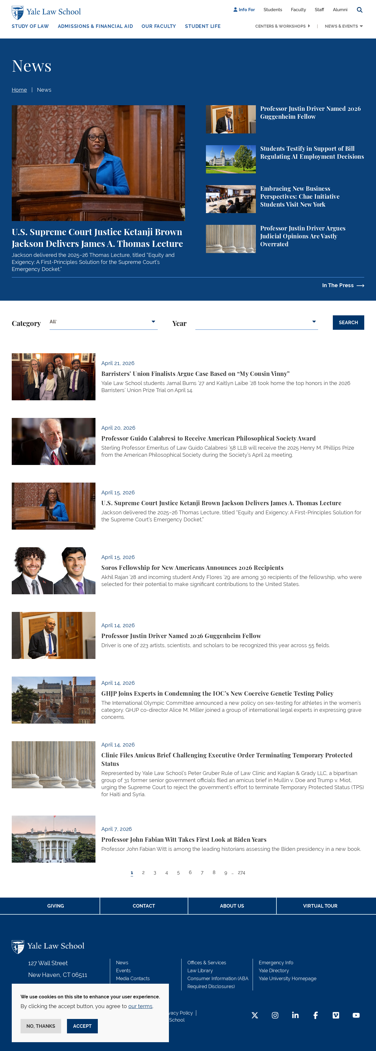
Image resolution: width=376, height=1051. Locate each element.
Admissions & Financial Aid (95, 26)
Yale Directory (274, 970)
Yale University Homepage (287, 978)
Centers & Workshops (280, 26)
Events (123, 970)
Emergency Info (276, 962)
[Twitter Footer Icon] (254, 1016)
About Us (232, 906)
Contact (144, 906)
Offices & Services (206, 962)
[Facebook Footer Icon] (315, 1016)
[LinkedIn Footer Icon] (295, 1016)
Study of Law (30, 26)
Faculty (298, 9)
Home (19, 90)
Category (26, 324)
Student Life (203, 26)
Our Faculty (159, 26)
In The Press (338, 285)
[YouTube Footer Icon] (356, 1016)
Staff (319, 9)
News (44, 90)
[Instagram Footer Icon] (275, 1016)
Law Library (200, 970)
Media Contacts (133, 978)
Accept (82, 1026)
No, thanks (40, 1026)
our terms (140, 1006)
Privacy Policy (177, 1013)
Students (273, 9)
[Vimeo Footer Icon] (336, 1016)
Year (179, 324)
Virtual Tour (320, 906)
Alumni (340, 9)
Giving (55, 906)
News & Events (341, 26)
